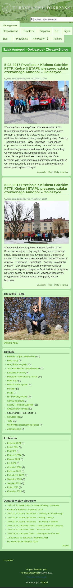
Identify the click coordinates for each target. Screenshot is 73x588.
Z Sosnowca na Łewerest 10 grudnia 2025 (27, 538)
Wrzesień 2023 (14, 479)
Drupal (44, 582)
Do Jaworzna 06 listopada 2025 (22, 542)
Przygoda (45, 31)
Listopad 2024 (14, 443)
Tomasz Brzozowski (30, 573)
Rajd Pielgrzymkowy (17, 397)
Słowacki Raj (13, 417)
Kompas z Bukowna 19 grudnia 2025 (25, 509)
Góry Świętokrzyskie (17, 364)
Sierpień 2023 (14, 483)
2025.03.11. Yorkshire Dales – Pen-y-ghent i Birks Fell (33, 533)
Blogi (5, 38)
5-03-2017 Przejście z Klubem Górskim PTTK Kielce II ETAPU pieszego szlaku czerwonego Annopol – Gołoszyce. (36, 68)
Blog (50, 172)
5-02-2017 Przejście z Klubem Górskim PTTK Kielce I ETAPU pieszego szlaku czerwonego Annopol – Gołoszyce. (36, 188)
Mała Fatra (12, 380)
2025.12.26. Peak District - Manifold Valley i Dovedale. (33, 505)
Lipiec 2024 (12, 447)
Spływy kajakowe (15, 401)
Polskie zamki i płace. (17, 384)
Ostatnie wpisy (11, 343)
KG (56, 31)
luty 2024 (11, 463)
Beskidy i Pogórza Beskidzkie (21, 356)
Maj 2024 (11, 451)
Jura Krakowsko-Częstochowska (23, 368)
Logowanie (8, 560)
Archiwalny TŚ (40, 38)
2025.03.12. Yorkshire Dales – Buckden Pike (28, 529)
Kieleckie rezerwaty (16, 373)
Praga (10, 393)
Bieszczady (12, 360)
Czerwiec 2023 (14, 491)
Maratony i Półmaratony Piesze (22, 376)
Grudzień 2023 (14, 467)
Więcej (65, 545)
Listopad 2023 (14, 471)
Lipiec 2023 (12, 487)
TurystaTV (28, 31)
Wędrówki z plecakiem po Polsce (23, 425)
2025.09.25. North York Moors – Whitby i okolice (30, 517)
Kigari (67, 31)
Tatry (9, 421)
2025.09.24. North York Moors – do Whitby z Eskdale (32, 521)
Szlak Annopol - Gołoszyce (20, 413)
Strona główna (10, 31)
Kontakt (57, 38)
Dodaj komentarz (61, 172)
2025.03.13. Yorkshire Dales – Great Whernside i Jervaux (35, 525)
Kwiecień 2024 (14, 455)
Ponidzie (11, 389)
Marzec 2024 (13, 459)
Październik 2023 (15, 475)
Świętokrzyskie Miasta (18, 409)
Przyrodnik (22, 38)
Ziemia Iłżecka (14, 429)
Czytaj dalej (41, 172)
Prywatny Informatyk (36, 577)
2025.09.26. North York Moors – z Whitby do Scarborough (35, 513)
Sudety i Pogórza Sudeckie (20, 405)
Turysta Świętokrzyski (36, 569)
